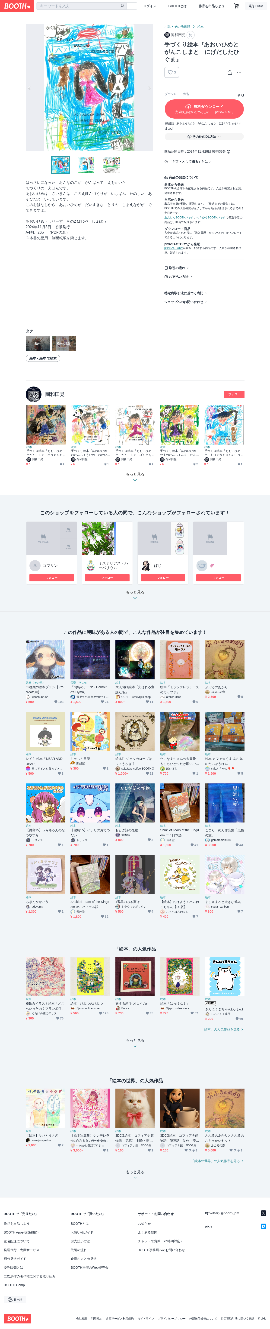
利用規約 (96, 1318)
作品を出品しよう (212, 6)
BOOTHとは (177, 6)
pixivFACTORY (173, 248)
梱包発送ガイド (15, 1259)
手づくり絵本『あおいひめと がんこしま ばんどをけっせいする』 (133, 453)
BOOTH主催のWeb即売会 (89, 1267)
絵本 (200, 26)
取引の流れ (177, 268)
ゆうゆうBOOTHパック (211, 217)
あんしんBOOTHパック (179, 217)
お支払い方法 (178, 277)
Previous (29, 87)
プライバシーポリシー (172, 1318)
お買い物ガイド (82, 1232)
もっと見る (135, 596)
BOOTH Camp (14, 1285)
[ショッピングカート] (237, 6)
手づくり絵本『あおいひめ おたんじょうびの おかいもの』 (90, 453)
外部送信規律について (203, 1318)
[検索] (122, 6)
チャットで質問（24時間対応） (161, 1241)
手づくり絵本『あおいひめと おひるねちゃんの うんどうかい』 (222, 453)
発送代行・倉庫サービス (21, 1250)
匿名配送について (17, 1241)
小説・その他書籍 (177, 26)
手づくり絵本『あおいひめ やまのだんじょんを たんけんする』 (179, 453)
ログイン (149, 6)
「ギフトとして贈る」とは (188, 161)
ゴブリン (50, 566)
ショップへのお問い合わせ (183, 302)
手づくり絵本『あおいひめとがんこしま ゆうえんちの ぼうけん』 (44, 453)
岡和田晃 (55, 394)
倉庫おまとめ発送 (84, 1259)
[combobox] (81, 6)
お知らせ (144, 1223)
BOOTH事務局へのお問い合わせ (161, 1250)
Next (149, 87)
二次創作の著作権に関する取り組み (30, 1276)
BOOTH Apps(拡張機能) (21, 1232)
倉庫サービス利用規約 (120, 1318)
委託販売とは (13, 1267)
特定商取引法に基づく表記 (183, 293)
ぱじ (158, 566)
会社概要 (81, 1318)
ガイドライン (145, 1318)
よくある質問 (147, 1232)
